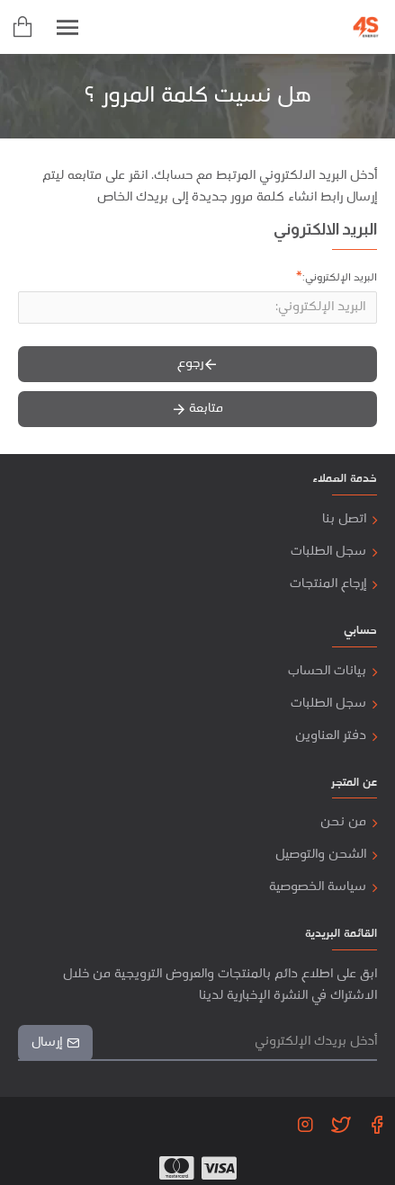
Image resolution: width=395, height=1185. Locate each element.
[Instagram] (305, 1123)
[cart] (22, 27)
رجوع (190, 364)
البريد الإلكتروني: (339, 278)
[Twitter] (341, 1123)
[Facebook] (377, 1123)
